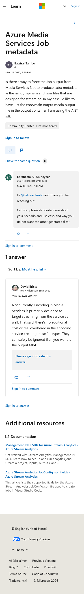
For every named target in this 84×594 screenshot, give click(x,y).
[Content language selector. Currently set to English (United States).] (29, 528)
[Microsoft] (42, 6)
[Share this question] (75, 22)
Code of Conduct (44, 574)
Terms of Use (18, 574)
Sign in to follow (17, 138)
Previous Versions (44, 560)
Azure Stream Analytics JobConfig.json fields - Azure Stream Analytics (37, 474)
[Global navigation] (4, 6)
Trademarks (17, 580)
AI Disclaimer (18, 560)
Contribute (31, 567)
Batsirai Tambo (24, 63)
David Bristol (29, 286)
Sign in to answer (17, 405)
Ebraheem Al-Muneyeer (33, 177)
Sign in (75, 6)
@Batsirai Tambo (32, 195)
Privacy (49, 567)
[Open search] (64, 6)
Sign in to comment (19, 245)
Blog (12, 567)
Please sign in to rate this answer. (33, 359)
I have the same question (22, 161)
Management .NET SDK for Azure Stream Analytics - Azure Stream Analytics (41, 447)
